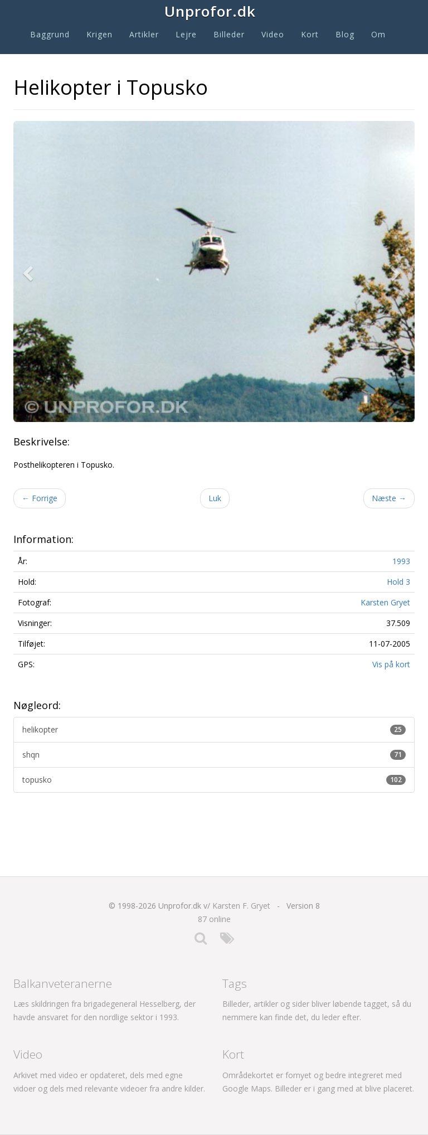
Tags (234, 983)
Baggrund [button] (50, 34)
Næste (389, 498)
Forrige (39, 498)
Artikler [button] (144, 34)
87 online (214, 919)
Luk (214, 498)
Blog (344, 34)
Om (378, 34)
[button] (30, 271)
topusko (214, 779)
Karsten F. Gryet (241, 905)
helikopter (214, 729)
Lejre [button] (186, 34)
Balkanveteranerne (62, 983)
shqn (214, 754)
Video (272, 34)
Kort (310, 34)
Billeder (229, 34)
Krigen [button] (99, 34)
